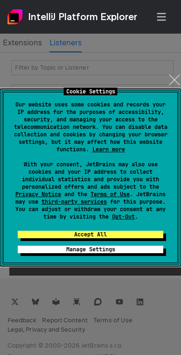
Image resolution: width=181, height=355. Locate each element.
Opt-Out (123, 216)
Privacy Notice (38, 194)
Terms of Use (110, 194)
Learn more (108, 149)
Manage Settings (90, 249)
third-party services (74, 202)
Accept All (90, 234)
